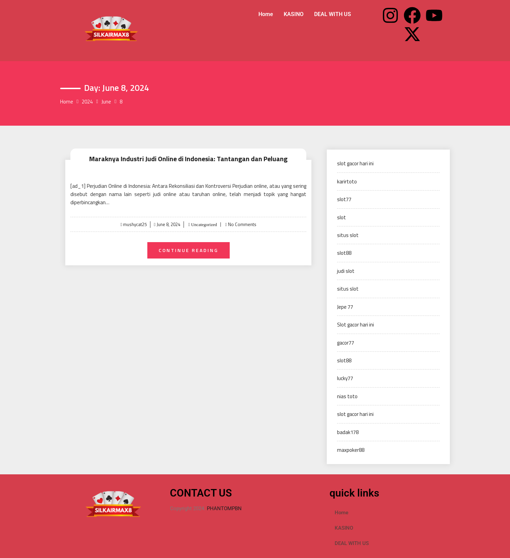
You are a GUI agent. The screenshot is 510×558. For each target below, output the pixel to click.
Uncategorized (203, 224)
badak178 (348, 432)
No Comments (242, 224)
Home (265, 14)
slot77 (344, 199)
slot (341, 217)
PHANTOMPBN (224, 508)
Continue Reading (188, 250)
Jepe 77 (345, 307)
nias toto (347, 396)
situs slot (348, 235)
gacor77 (345, 343)
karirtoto (347, 181)
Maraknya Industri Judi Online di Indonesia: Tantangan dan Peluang (188, 158)
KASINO (294, 14)
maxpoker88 (350, 450)
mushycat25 (135, 224)
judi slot (345, 271)
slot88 (344, 253)
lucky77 (345, 378)
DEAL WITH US (332, 14)
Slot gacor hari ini (355, 325)
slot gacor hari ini (355, 163)
